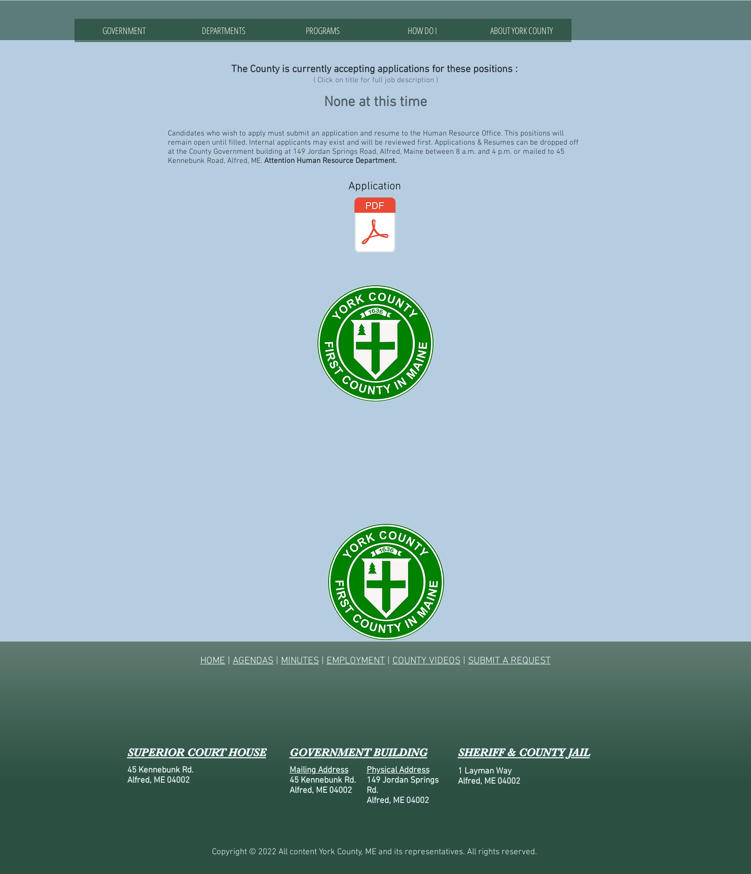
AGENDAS (253, 661)
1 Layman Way (485, 771)
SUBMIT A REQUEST (509, 661)
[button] (223, 30)
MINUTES (300, 661)
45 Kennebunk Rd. (160, 770)
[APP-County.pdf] (375, 226)
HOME (212, 661)
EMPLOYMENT (356, 661)
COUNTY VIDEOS (426, 661)
